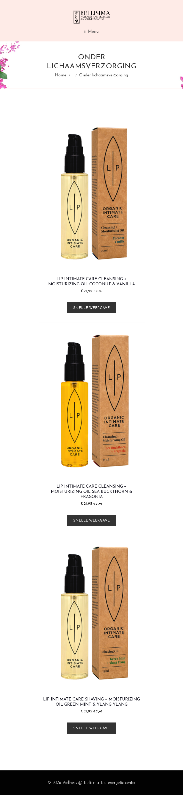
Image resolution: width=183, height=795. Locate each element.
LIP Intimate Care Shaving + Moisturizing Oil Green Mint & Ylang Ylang (91, 702)
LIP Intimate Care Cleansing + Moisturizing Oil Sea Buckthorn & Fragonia (91, 492)
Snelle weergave (91, 308)
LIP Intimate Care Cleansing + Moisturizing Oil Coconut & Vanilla (91, 281)
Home (60, 75)
